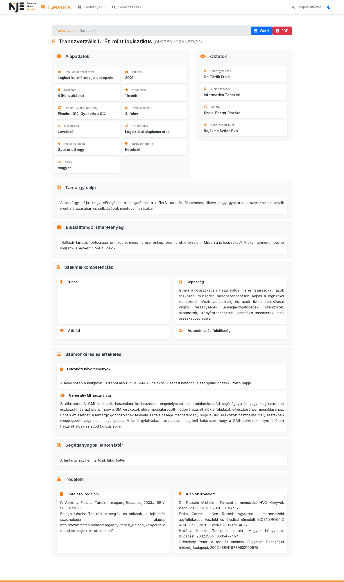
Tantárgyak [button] (90, 7)
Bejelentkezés (307, 7)
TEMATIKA (56, 7)
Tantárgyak (65, 30)
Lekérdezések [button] (126, 7)
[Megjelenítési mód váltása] (330, 7)
